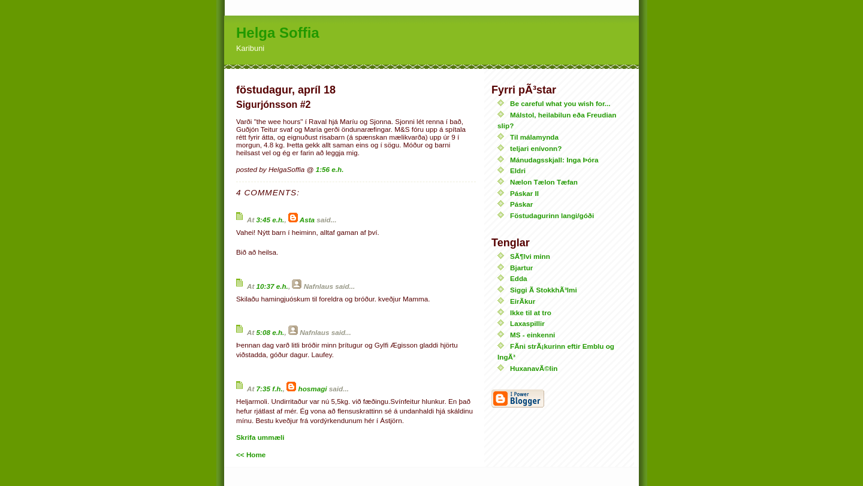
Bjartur (521, 267)
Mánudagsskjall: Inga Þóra (554, 160)
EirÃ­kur (522, 301)
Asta (307, 220)
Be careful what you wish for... (560, 103)
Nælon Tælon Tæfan (544, 182)
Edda (518, 278)
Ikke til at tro (530, 312)
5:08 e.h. (271, 332)
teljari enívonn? (536, 148)
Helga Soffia (277, 33)
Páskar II (524, 193)
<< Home (250, 454)
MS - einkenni (532, 335)
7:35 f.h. (270, 389)
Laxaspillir (527, 323)
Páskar (521, 204)
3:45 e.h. (271, 220)
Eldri (518, 170)
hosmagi (312, 389)
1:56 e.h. (330, 169)
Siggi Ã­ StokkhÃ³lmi (543, 290)
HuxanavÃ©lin (533, 368)
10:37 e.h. (272, 286)
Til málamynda (534, 137)
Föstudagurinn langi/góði (552, 215)
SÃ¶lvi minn (530, 256)
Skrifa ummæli (260, 437)
